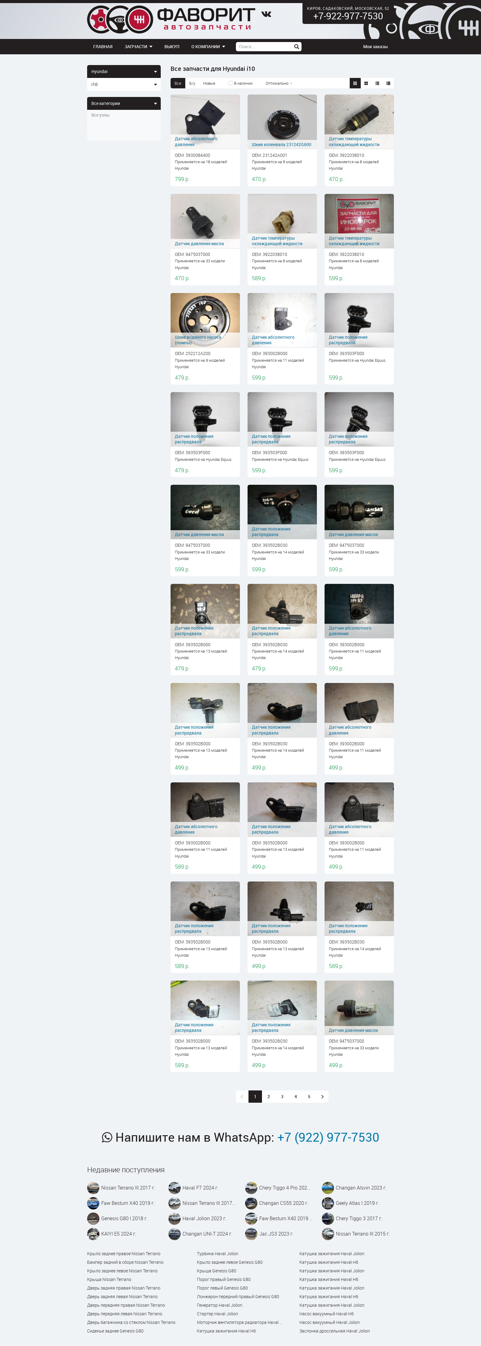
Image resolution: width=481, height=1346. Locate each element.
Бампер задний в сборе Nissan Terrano (125, 1262)
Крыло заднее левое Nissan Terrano (122, 1271)
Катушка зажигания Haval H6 (226, 1331)
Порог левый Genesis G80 (222, 1288)
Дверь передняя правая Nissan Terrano (126, 1305)
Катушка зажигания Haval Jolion (331, 1253)
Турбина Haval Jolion (217, 1253)
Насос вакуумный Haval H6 (326, 1314)
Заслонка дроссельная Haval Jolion (334, 1331)
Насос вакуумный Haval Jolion (329, 1322)
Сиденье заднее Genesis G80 (115, 1331)
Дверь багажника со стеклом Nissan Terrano (131, 1322)
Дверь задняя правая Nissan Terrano (123, 1288)
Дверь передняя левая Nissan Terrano (124, 1314)
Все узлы (100, 115)
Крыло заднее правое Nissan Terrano (123, 1253)
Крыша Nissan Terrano (109, 1279)
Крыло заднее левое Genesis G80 (230, 1262)
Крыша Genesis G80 (216, 1271)
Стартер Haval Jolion (217, 1314)
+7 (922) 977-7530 (328, 1137)
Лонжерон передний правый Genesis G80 (238, 1296)
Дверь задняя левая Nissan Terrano (122, 1296)
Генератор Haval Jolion (219, 1305)
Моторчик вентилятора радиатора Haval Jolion (240, 1322)
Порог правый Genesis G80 (224, 1279)
